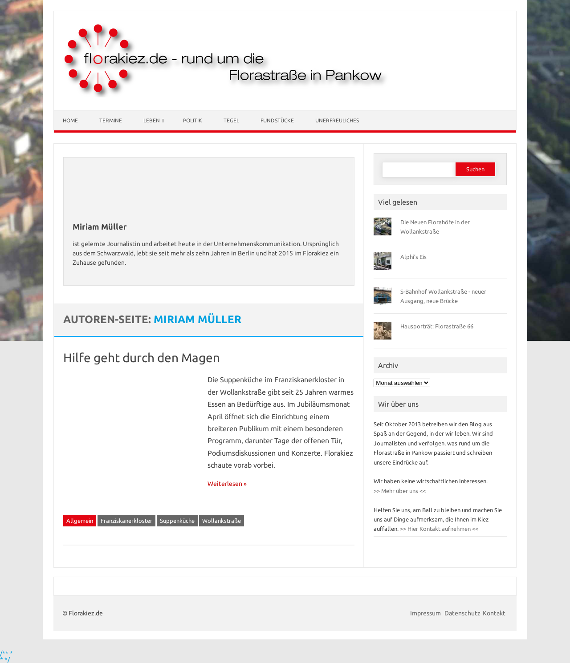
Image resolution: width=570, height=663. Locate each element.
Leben (151, 120)
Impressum (426, 613)
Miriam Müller (197, 319)
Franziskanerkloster (126, 520)
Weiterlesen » (227, 483)
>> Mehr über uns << (400, 491)
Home (70, 120)
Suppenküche (177, 520)
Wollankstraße (221, 520)
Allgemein (79, 520)
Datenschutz (462, 613)
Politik (192, 120)
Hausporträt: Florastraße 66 (436, 326)
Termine (110, 120)
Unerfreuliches (337, 120)
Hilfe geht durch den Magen (141, 357)
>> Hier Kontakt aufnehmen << (438, 529)
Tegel (231, 120)
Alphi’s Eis (413, 257)
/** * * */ (6, 656)
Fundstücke (277, 120)
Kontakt (494, 613)
